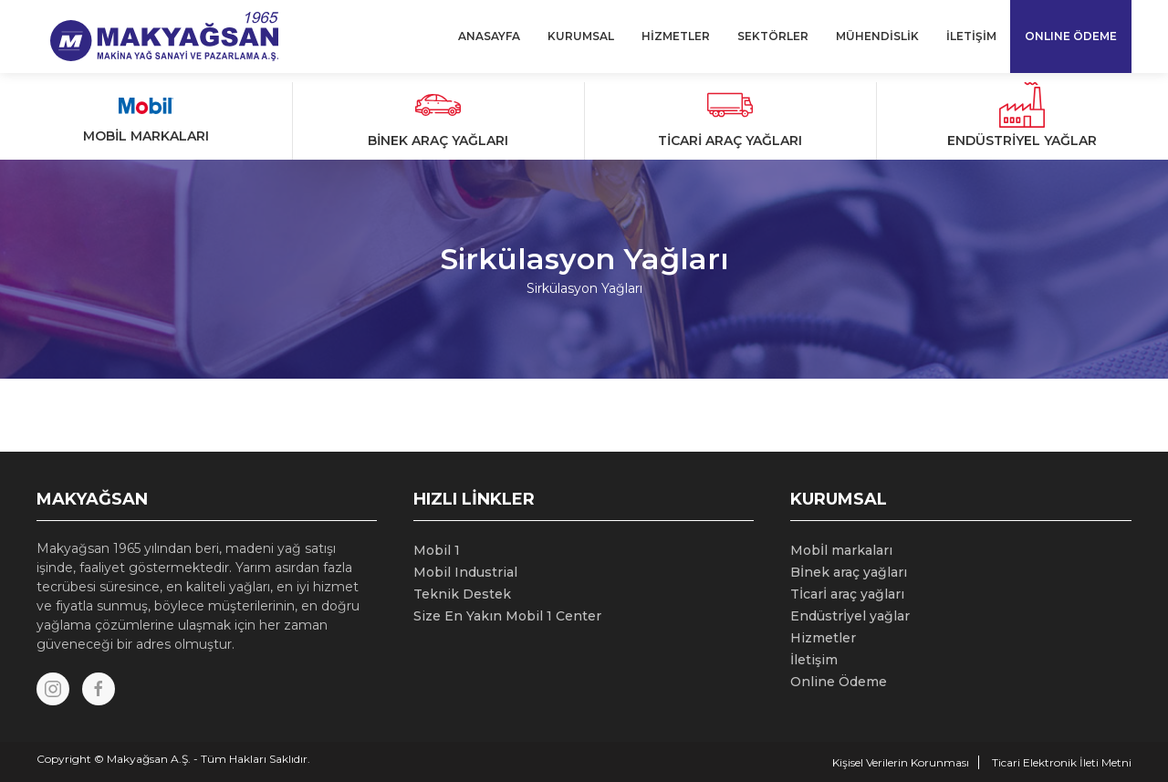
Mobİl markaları (841, 550)
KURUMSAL (581, 36)
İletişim (814, 660)
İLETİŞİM (971, 36)
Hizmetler (823, 638)
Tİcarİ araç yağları (847, 594)
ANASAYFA (489, 36)
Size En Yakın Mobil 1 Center (507, 616)
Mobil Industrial (465, 572)
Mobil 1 (436, 550)
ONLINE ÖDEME (1071, 36)
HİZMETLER (675, 36)
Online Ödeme (838, 681)
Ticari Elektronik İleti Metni (1062, 762)
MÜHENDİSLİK (877, 36)
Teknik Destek (462, 594)
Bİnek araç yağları (848, 572)
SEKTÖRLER (772, 36)
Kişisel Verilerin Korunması (900, 762)
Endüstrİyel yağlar (850, 616)
